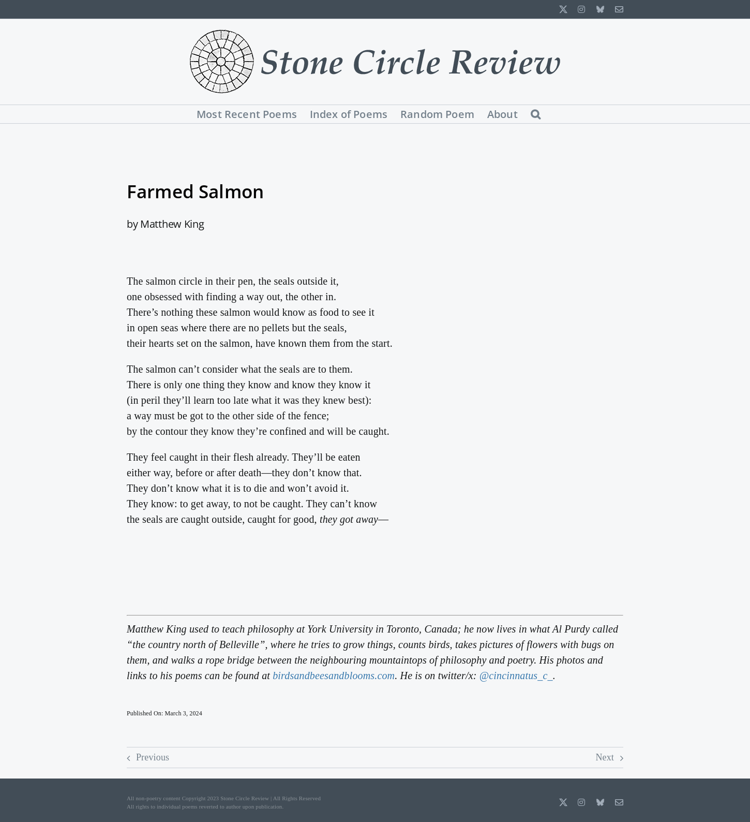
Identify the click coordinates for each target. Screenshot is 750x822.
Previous (152, 757)
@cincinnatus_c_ (516, 675)
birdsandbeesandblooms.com (334, 675)
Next (604, 757)
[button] (536, 114)
